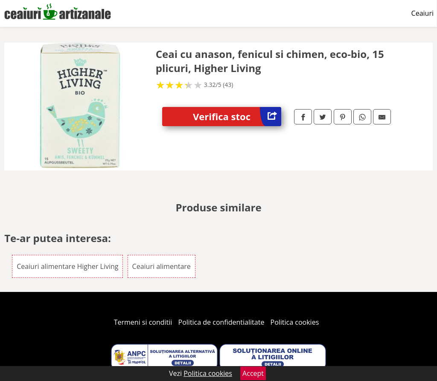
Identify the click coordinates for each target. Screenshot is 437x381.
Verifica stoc (237, 116)
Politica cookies (295, 322)
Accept (253, 373)
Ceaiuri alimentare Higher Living (67, 266)
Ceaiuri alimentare (161, 266)
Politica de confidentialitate (221, 322)
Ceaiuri (422, 13)
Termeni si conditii (143, 322)
